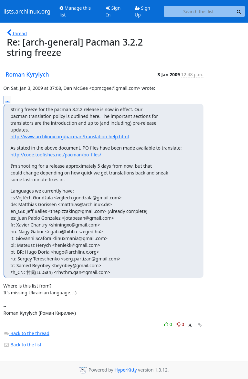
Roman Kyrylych (27, 74)
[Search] (239, 11)
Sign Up (142, 11)
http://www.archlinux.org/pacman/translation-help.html (70, 136)
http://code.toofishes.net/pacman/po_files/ (56, 155)
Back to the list (23, 345)
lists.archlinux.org (27, 11)
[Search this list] (198, 11)
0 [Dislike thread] (180, 324)
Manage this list (75, 11)
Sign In (113, 11)
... (7, 99)
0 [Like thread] (168, 324)
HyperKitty (125, 370)
